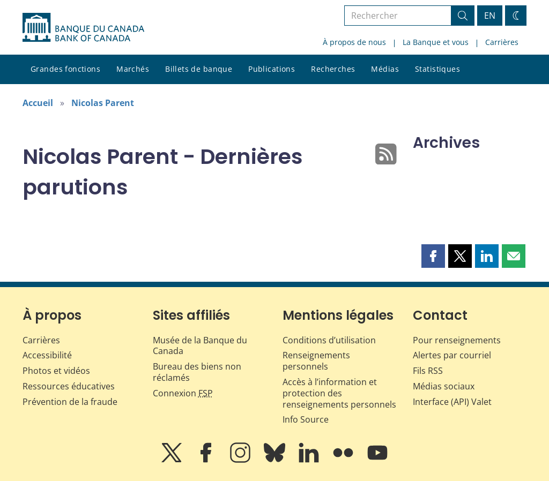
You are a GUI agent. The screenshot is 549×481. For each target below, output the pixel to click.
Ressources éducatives (69, 386)
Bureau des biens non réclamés (197, 372)
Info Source (306, 419)
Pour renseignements (457, 340)
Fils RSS (428, 371)
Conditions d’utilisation (329, 340)
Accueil (38, 103)
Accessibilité (47, 355)
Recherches (333, 69)
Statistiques (437, 69)
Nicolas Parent (102, 103)
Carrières (501, 42)
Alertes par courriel (452, 355)
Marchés (132, 69)
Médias (385, 69)
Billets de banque (198, 69)
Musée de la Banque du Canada (200, 345)
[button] (433, 256)
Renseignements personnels (316, 360)
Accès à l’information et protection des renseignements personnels (339, 393)
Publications (271, 69)
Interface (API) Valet (452, 402)
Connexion (183, 393)
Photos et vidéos (56, 371)
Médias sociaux (443, 386)
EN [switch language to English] (489, 15)
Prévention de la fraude (70, 402)
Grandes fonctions (65, 69)
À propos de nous (354, 42)
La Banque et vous (436, 42)
